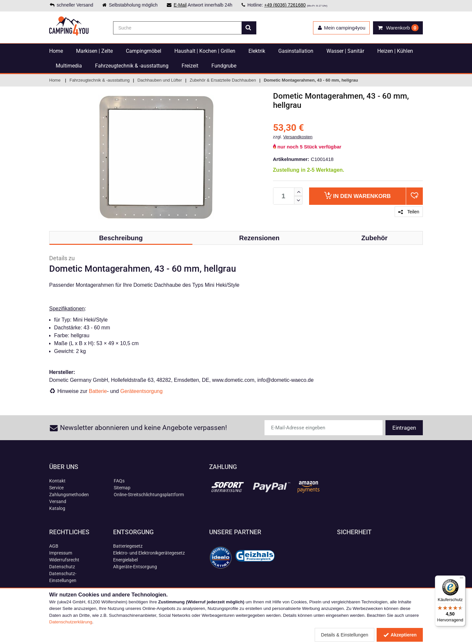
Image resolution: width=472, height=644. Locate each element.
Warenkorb (357, 195)
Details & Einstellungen (344, 634)
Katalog (57, 508)
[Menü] (461, 579)
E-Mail (180, 5)
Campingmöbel (143, 51)
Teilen (408, 211)
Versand (57, 501)
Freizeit (190, 66)
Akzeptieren (400, 635)
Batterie (98, 391)
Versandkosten (297, 136)
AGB (53, 546)
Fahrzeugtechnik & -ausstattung (131, 66)
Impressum (60, 553)
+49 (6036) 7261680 (285, 5)
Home (56, 51)
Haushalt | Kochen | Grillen (204, 51)
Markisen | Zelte (94, 51)
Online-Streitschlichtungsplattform (149, 494)
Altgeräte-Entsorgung (135, 566)
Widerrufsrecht (64, 559)
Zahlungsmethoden (69, 494)
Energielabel (125, 559)
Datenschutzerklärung (70, 621)
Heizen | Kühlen (395, 51)
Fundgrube (223, 66)
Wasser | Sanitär (345, 51)
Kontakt (57, 480)
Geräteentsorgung (141, 391)
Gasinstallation (295, 51)
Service (56, 487)
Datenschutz (62, 566)
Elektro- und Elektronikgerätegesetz (149, 553)
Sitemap (122, 487)
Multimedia (69, 66)
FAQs (119, 480)
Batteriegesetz (128, 546)
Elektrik (256, 51)
